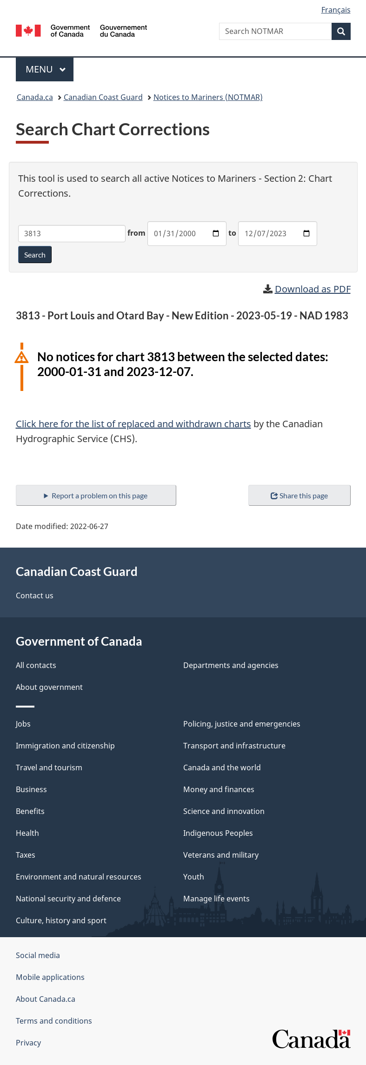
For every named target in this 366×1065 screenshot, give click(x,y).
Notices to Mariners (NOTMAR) (208, 97)
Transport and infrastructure (234, 746)
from (136, 233)
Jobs (23, 724)
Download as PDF (313, 289)
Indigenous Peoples (218, 833)
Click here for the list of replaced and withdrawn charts (133, 423)
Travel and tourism (49, 767)
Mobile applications (50, 977)
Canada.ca (35, 97)
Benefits (30, 811)
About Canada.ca (45, 999)
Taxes (25, 855)
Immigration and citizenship (65, 746)
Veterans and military (221, 855)
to (232, 233)
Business (31, 789)
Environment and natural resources (78, 877)
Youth (193, 877)
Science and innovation (224, 811)
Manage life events (216, 898)
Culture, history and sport (61, 920)
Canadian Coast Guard (103, 97)
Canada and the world (222, 767)
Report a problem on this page (99, 495)
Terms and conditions (54, 1021)
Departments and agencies (231, 665)
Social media (38, 955)
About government (49, 687)
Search (35, 254)
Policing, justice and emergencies (241, 724)
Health (27, 833)
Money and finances (218, 789)
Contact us (34, 595)
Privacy (28, 1043)
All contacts (36, 665)
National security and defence (68, 898)
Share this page (299, 495)
